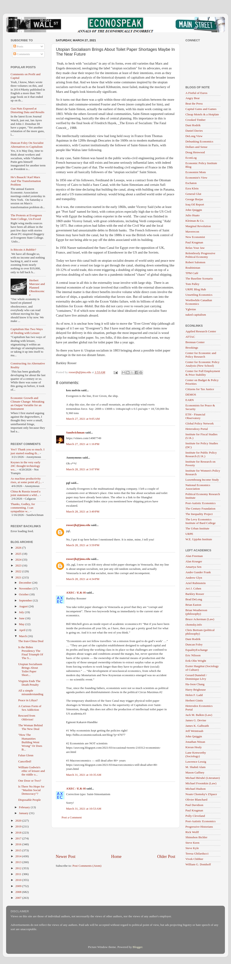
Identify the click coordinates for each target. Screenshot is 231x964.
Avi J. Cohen (193, 588)
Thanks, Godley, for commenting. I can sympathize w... (23, 507)
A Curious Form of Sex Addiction (29, 707)
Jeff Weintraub (194, 731)
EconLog (191, 157)
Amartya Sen (193, 566)
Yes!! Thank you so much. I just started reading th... (27, 451)
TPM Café (191, 273)
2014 (18, 856)
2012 (18, 868)
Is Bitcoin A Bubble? (23, 249)
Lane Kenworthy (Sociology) (195, 754)
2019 (18, 826)
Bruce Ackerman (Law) (199, 619)
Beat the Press (194, 103)
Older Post (166, 856)
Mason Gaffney (194, 772)
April (22, 630)
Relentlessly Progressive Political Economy (200, 254)
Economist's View (196, 177)
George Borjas (194, 199)
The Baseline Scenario (199, 278)
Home (116, 856)
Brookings (191, 347)
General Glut (193, 194)
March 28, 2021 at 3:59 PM (82, 545)
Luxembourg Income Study (202, 479)
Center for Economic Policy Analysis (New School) (202, 363)
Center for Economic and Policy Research (200, 354)
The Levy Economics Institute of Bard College (200, 521)
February (25, 807)
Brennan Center (195, 342)
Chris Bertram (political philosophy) (200, 631)
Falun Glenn (25, 755)
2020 (18, 820)
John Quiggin (193, 210)
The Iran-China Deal (31, 641)
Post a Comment (72, 817)
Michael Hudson (195, 788)
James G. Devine (195, 720)
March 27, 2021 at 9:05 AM (83, 418)
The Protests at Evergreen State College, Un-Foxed (26, 217)
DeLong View (194, 136)
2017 (18, 838)
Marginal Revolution (198, 226)
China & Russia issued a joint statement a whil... (25, 493)
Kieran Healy (193, 747)
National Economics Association (197, 486)
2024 (18, 559)
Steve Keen (192, 842)
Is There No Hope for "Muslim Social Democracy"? (31, 790)
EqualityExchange (196, 650)
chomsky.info (193, 624)
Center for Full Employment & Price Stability (202, 372)
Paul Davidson (194, 805)
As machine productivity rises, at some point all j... (26, 480)
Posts (18, 46)
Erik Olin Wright (195, 660)
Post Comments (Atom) (86, 865)
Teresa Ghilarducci (196, 853)
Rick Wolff (192, 832)
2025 (18, 553)
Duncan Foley (194, 644)
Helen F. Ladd (194, 695)
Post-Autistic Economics (200, 503)
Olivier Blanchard (196, 799)
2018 (18, 832)
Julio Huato (192, 215)
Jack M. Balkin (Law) (198, 715)
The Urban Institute (197, 528)
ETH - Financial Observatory (195, 416)
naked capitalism (195, 314)
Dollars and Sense (196, 147)
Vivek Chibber (194, 859)
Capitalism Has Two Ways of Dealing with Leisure (27, 330)
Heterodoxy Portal (196, 429)
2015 (18, 850)
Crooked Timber (195, 119)
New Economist (195, 237)
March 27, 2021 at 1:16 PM (82, 444)
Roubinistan (192, 267)
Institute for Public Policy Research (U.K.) (201, 454)
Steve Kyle (192, 848)
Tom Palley (192, 284)
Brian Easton (193, 604)
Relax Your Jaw (195, 247)
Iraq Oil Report (194, 204)
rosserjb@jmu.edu (78, 525)
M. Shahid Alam (195, 767)
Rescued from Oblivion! (26, 717)
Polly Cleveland (195, 815)
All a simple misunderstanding (30, 692)
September (26, 600)
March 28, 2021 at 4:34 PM (82, 579)
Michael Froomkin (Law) (200, 783)
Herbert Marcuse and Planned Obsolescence (37, 288)
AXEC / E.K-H (76, 592)
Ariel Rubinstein (195, 583)
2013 (18, 862)
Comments (21, 54)
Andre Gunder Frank (198, 572)
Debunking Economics (199, 141)
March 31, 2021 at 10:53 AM (83, 808)
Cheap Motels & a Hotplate (202, 114)
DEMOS (190, 394)
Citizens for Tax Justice (199, 389)
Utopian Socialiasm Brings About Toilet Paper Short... (30, 669)
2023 (18, 565)
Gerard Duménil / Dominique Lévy (196, 676)
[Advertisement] (115, 841)
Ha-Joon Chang (194, 684)
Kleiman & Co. (194, 220)
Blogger (137, 947)
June (22, 618)
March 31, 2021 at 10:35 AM (83, 774)
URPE (189, 534)
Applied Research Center (200, 331)
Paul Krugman (194, 242)
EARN (189, 400)
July (22, 612)
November (25, 588)
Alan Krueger (193, 561)
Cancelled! (24, 761)
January (24, 813)
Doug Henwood (195, 152)
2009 (18, 886)
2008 (18, 892)
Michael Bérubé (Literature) (202, 778)
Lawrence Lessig (195, 761)
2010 (18, 880)
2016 (18, 844)
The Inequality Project (199, 514)
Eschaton (191, 183)
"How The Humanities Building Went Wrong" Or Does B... (30, 742)
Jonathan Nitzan (195, 741)
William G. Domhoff (198, 864)
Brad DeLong (193, 599)
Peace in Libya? (28, 700)
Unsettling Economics (199, 294)
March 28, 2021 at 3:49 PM (82, 511)
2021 (18, 577)
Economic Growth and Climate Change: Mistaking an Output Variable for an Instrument (27, 403)
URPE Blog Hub (195, 289)
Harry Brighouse (195, 689)
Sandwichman (75, 432)
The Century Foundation (200, 508)
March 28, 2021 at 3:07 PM (82, 469)
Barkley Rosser (194, 594)
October (24, 594)
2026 (18, 547)
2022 (18, 571)
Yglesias (190, 309)
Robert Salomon (195, 262)
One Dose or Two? (29, 780)
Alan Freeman (194, 556)
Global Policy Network (199, 423)
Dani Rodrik (193, 125)
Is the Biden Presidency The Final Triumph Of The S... (30, 652)
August (23, 606)
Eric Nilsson (193, 655)
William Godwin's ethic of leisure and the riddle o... (31, 771)
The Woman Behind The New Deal (30, 727)
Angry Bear (192, 98)
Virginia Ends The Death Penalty (29, 682)
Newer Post (66, 856)
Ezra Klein (192, 188)
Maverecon (192, 231)
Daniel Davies (194, 130)
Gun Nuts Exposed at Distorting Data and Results (27, 110)
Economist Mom (195, 172)
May (22, 624)
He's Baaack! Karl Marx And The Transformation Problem (26, 180)
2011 (18, 874)
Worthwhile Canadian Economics (198, 301)
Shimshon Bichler (196, 837)
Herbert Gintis (194, 700)
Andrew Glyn (193, 577)
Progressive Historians (199, 826)
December (25, 582)
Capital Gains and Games (201, 109)
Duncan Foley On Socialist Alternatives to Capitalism (27, 144)
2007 (18, 897)
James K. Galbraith (197, 725)
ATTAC (190, 336)
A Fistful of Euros (196, 93)
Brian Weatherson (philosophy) (196, 611)
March (23, 636)
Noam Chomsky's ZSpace (201, 794)
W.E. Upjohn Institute (198, 539)
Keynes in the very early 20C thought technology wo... (25, 466)
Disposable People (29, 799)
